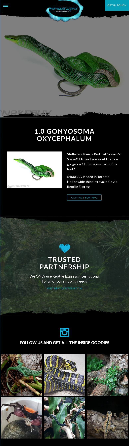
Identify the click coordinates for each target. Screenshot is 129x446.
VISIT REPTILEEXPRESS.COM (64, 288)
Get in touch (117, 5)
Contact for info (84, 197)
